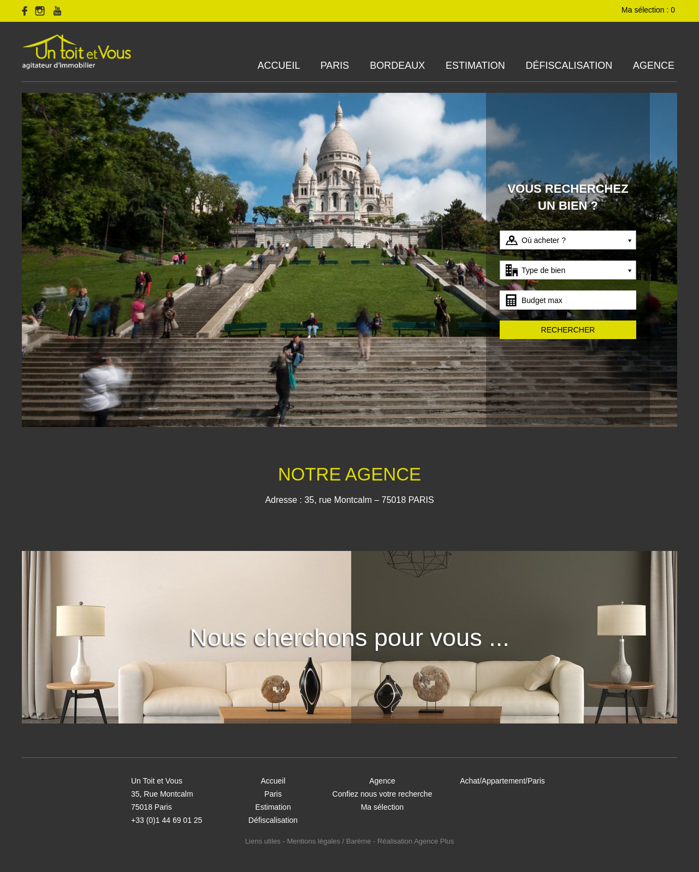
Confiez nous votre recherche (383, 794)
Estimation (475, 65)
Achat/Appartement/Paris (502, 780)
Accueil (279, 65)
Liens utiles (263, 841)
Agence (653, 65)
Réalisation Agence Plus (415, 841)
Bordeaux (397, 65)
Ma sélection (382, 807)
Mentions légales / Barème (329, 841)
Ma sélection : (649, 9)
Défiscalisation (568, 65)
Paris (335, 65)
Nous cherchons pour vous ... (349, 637)
